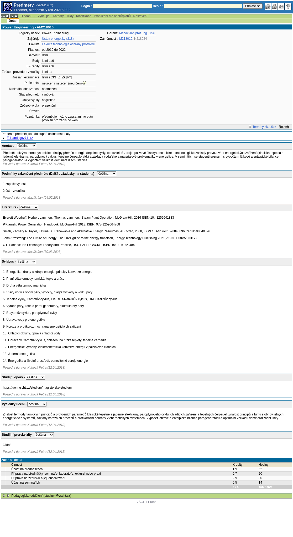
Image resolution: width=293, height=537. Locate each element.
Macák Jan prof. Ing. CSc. (137, 33)
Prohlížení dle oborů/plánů (112, 16)
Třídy (70, 16)
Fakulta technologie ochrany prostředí (68, 44)
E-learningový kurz (20, 138)
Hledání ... (27, 16)
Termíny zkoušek (264, 127)
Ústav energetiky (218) (58, 39)
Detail (13, 21)
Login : (86, 6)
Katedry (58, 16)
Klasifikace (83, 16)
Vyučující (44, 16)
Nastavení (140, 16)
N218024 (140, 39)
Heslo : (158, 6)
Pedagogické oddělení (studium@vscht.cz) (41, 496)
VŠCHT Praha (146, 502)
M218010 (125, 39)
